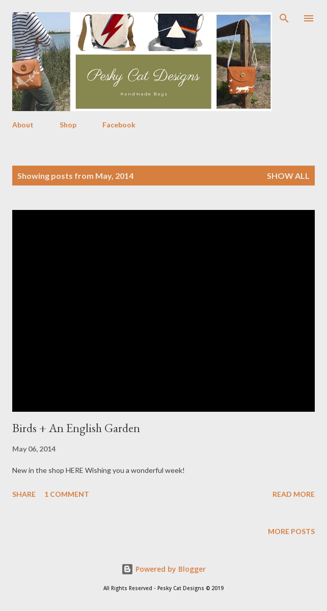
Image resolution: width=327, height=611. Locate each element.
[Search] (284, 18)
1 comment (66, 494)
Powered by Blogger (163, 569)
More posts (291, 531)
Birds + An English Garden (76, 428)
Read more (293, 494)
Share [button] (24, 494)
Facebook (118, 124)
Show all (288, 175)
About (23, 124)
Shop (68, 124)
